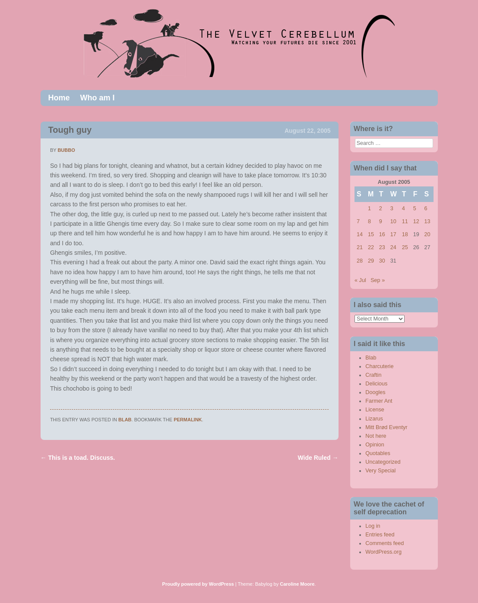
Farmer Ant (378, 401)
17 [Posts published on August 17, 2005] (393, 234)
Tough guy (70, 130)
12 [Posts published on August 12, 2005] (416, 221)
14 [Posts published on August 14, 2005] (360, 234)
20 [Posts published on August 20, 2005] (427, 234)
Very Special (380, 471)
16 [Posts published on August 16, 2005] (382, 234)
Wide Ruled (318, 457)
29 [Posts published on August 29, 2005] (371, 261)
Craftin (373, 375)
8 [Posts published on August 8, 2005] (369, 221)
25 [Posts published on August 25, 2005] (405, 247)
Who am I (97, 97)
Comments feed (384, 543)
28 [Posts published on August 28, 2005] (360, 261)
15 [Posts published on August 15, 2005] (371, 234)
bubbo (66, 150)
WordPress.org (383, 552)
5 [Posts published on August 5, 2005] (414, 208)
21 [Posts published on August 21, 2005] (360, 247)
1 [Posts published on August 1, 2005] (369, 208)
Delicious (376, 384)
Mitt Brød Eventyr (386, 427)
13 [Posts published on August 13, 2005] (427, 221)
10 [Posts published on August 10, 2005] (393, 221)
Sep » (377, 280)
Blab (125, 419)
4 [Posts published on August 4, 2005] (403, 208)
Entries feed (379, 535)
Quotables (377, 453)
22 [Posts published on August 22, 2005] (371, 247)
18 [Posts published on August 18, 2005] (405, 234)
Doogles (375, 392)
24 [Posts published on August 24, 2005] (393, 247)
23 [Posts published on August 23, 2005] (382, 247)
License (374, 410)
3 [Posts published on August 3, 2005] (391, 208)
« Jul (360, 280)
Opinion (374, 445)
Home (59, 97)
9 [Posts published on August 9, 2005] (380, 221)
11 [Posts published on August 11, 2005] (405, 221)
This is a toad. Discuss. (78, 457)
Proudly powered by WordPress (198, 584)
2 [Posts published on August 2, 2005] (380, 208)
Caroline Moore (297, 584)
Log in (372, 526)
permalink (188, 419)
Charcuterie (379, 366)
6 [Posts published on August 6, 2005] (425, 208)
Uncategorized (382, 462)
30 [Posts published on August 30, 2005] (382, 261)
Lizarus (374, 419)
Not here (375, 436)
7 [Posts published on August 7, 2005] (358, 221)
